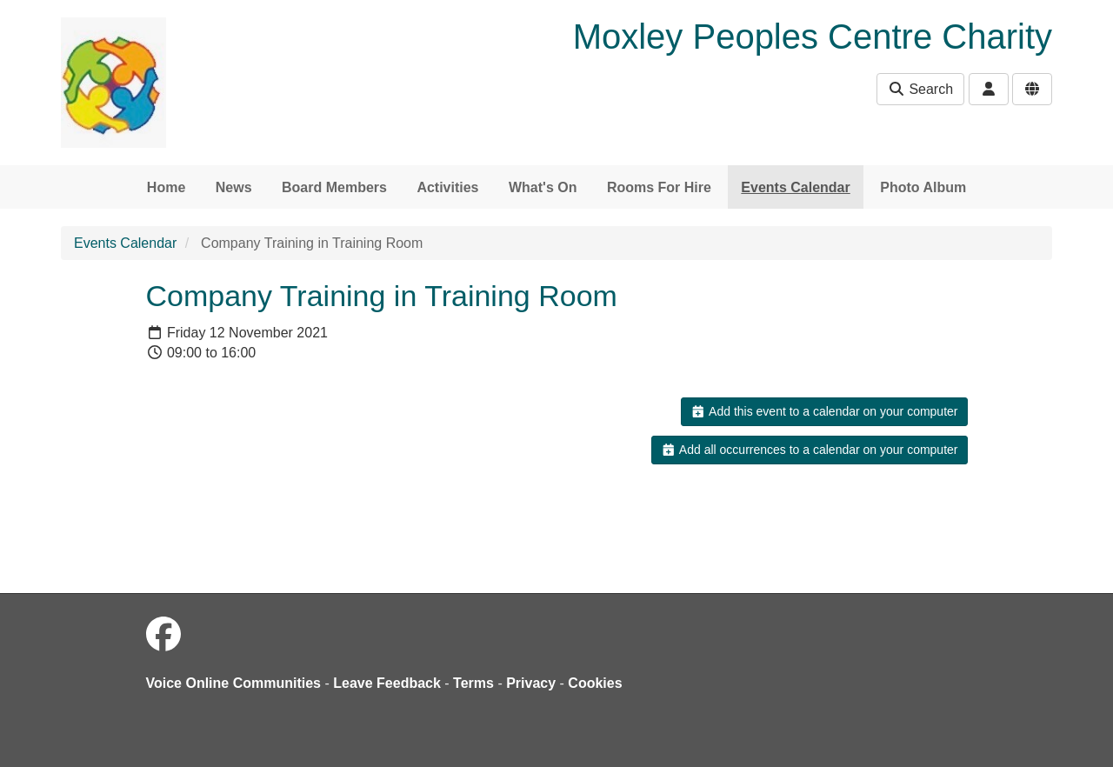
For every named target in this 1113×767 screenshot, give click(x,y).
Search (920, 89)
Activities (447, 187)
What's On (542, 187)
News (234, 187)
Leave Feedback (387, 683)
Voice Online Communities (234, 683)
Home (166, 187)
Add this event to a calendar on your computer (823, 411)
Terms (473, 683)
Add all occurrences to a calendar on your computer (809, 450)
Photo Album (923, 187)
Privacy (531, 683)
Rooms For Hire (659, 187)
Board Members (334, 187)
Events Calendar (795, 187)
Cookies (595, 683)
